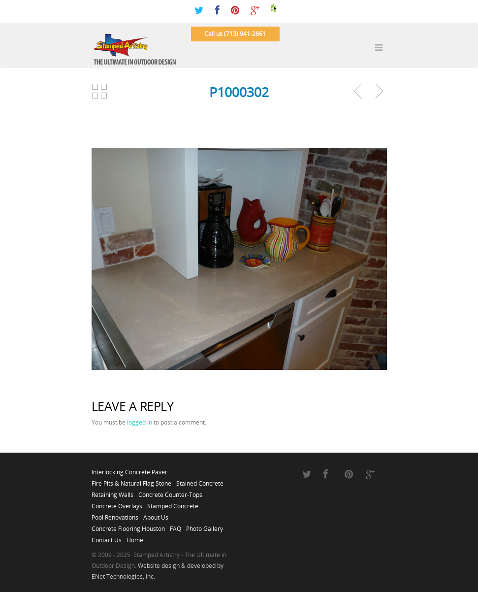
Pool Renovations (115, 514)
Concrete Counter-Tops (170, 492)
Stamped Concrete (172, 503)
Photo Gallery (204, 526)
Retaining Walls (112, 492)
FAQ (175, 526)
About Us (155, 514)
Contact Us (107, 537)
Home (135, 537)
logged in (139, 422)
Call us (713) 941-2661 (235, 34)
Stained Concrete (199, 480)
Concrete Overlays (117, 503)
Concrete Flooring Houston (128, 526)
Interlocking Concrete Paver (129, 469)
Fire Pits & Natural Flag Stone (131, 480)
